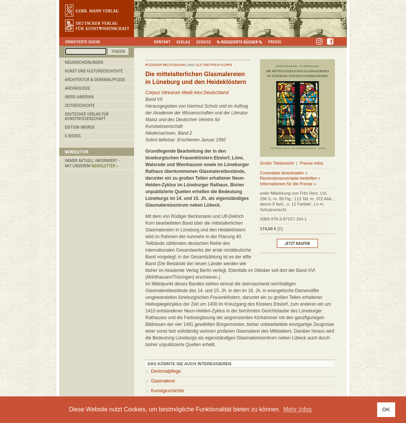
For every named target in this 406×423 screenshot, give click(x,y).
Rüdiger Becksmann (165, 65)
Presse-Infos (311, 163)
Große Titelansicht (277, 163)
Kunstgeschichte (167, 390)
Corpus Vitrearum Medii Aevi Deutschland (186, 92)
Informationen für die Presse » (288, 184)
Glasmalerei (163, 381)
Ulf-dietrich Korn (214, 65)
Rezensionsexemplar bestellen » (290, 178)
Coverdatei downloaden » (283, 173)
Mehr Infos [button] (297, 409)
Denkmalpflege (166, 371)
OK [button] (386, 409)
